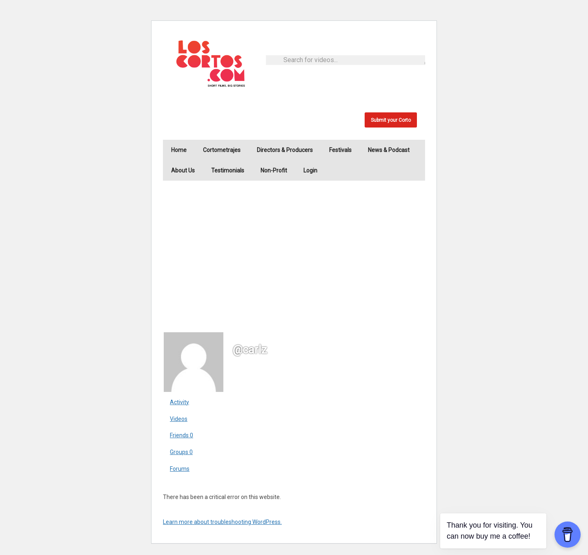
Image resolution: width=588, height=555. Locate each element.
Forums (179, 468)
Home (179, 150)
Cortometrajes (222, 150)
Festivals (340, 150)
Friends (181, 435)
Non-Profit (274, 170)
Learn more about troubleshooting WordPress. (222, 522)
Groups (181, 452)
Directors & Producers (285, 150)
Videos (178, 419)
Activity (179, 402)
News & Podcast (389, 150)
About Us (183, 170)
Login (310, 170)
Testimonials (227, 170)
